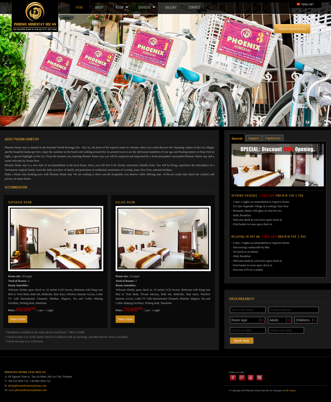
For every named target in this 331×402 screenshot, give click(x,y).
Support (253, 138)
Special (236, 138)
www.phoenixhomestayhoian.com (28, 390)
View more (17, 319)
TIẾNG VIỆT (305, 4)
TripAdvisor (273, 138)
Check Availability (292, 28)
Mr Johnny (291, 390)
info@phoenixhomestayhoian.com (27, 385)
